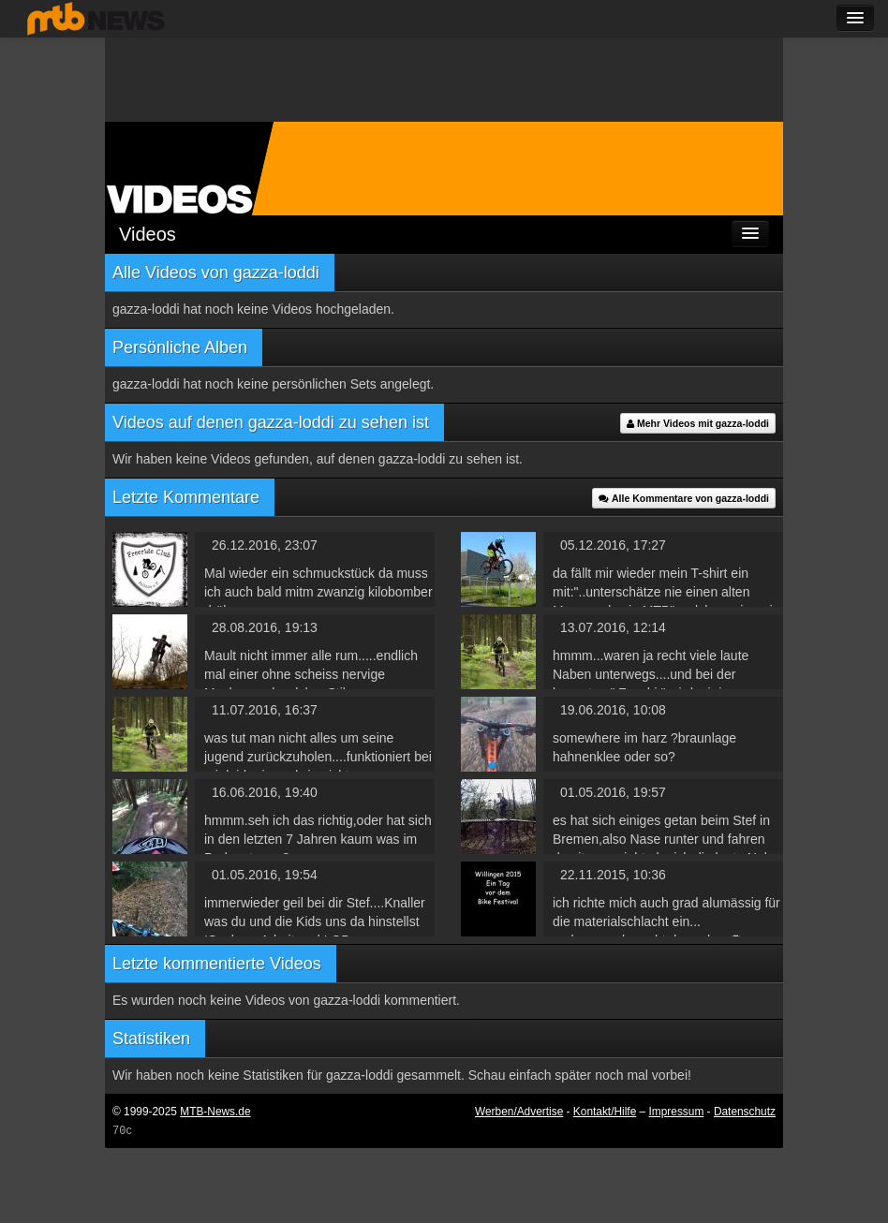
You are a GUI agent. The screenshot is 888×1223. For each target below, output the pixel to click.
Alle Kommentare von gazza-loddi (684, 498)
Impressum (676, 1111)
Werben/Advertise (519, 1111)
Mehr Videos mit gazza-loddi (698, 423)
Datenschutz (745, 1111)
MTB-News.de (215, 1111)
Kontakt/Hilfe (604, 1111)
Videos (147, 234)
